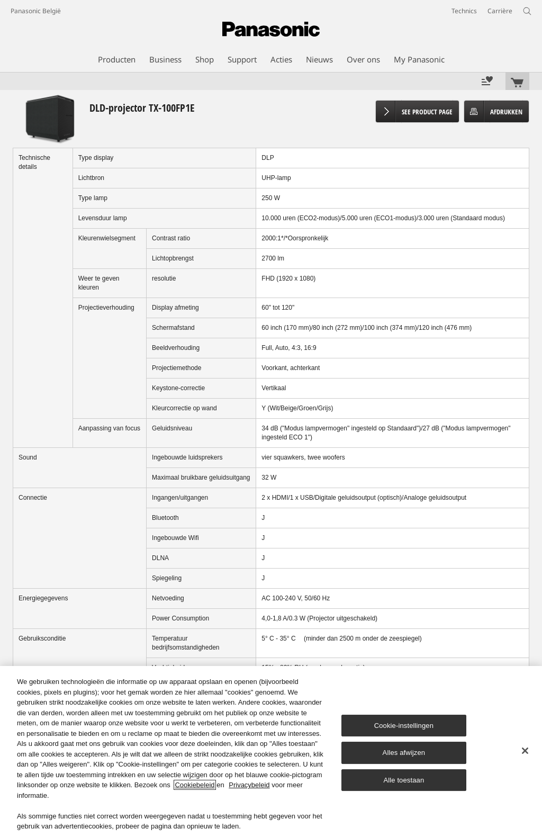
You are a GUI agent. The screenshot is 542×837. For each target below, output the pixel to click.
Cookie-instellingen (403, 726)
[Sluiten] (525, 750)
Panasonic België (36, 10)
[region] (271, 751)
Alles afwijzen (404, 753)
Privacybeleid (249, 785)
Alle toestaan (403, 780)
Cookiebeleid (194, 785)
